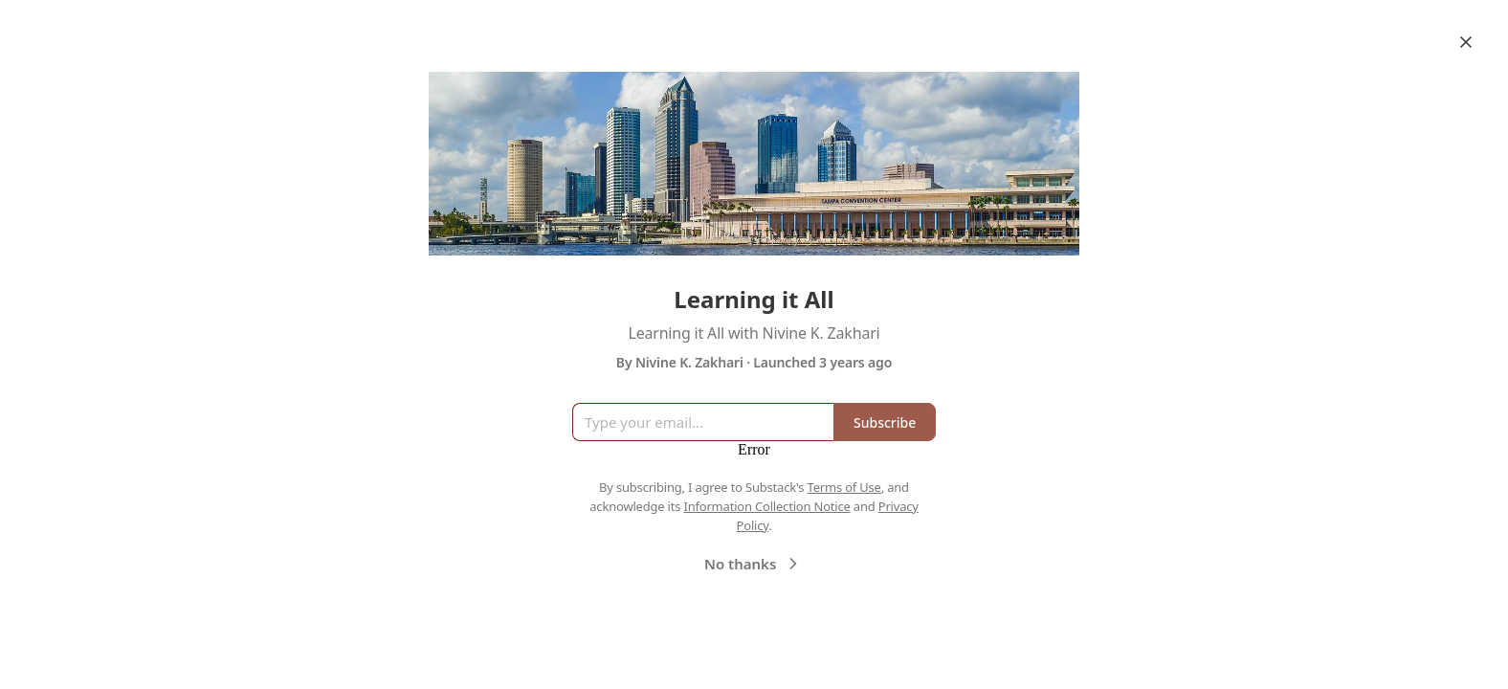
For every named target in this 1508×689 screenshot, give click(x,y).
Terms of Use (844, 487)
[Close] (1466, 42)
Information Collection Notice (766, 506)
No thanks (753, 563)
